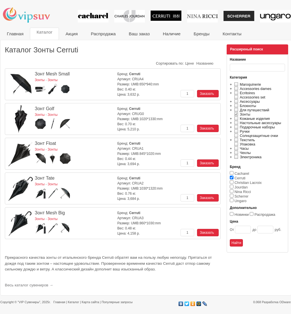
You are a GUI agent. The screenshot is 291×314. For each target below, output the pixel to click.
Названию (205, 63)
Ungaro (241, 201)
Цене (189, 63)
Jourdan (241, 187)
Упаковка (244, 144)
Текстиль (244, 140)
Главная (15, 33)
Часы (241, 148)
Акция (71, 33)
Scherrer (242, 196)
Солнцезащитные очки (255, 136)
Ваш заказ (139, 33)
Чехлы (242, 153)
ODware (285, 302)
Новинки (242, 214)
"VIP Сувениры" (29, 302)
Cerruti (240, 178)
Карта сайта (90, 302)
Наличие (172, 33)
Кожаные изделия (251, 118)
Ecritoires (244, 93)
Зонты (241, 114)
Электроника (247, 157)
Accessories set (249, 97)
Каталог (44, 32)
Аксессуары (246, 101)
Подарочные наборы (254, 127)
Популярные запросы (117, 302)
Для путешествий (251, 110)
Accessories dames (252, 89)
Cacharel (242, 173)
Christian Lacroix (248, 182)
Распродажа (103, 33)
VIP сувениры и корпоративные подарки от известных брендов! (30, 15)
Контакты (232, 33)
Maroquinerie (247, 84)
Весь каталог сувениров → (29, 285)
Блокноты (244, 106)
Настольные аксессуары (257, 123)
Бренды (202, 33)
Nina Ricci (243, 192)
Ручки (241, 131)
